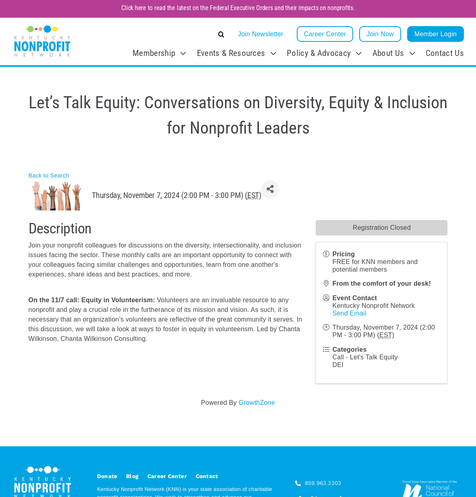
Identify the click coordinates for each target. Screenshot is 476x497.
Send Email (349, 313)
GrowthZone (256, 402)
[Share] (270, 189)
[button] (160, 34)
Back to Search (49, 175)
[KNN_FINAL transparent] (42, 26)
